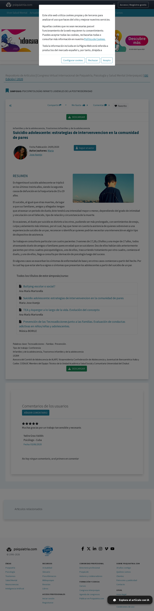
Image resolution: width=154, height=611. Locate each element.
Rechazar (93, 60)
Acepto (107, 60)
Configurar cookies (73, 60)
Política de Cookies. (94, 39)
